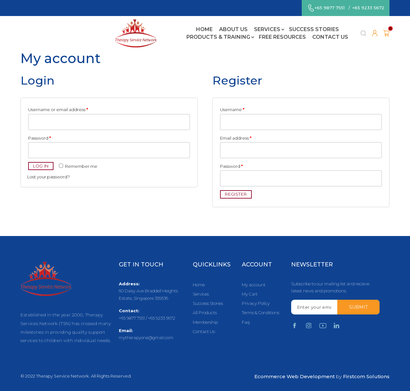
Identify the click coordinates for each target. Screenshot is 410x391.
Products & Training (248, 26)
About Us (104, 26)
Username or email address (58, 109)
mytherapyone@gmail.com (146, 337)
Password (39, 138)
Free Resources (312, 26)
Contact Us (201, 34)
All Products (205, 313)
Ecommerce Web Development (294, 376)
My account (254, 285)
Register (236, 194)
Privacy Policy (256, 303)
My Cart (250, 294)
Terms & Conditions (260, 313)
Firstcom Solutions (366, 376)
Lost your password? (48, 176)
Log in (41, 165)
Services (138, 26)
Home (75, 26)
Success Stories (185, 26)
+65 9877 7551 (329, 8)
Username (232, 109)
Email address (235, 138)
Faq (246, 322)
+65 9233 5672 (368, 8)
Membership (205, 322)
